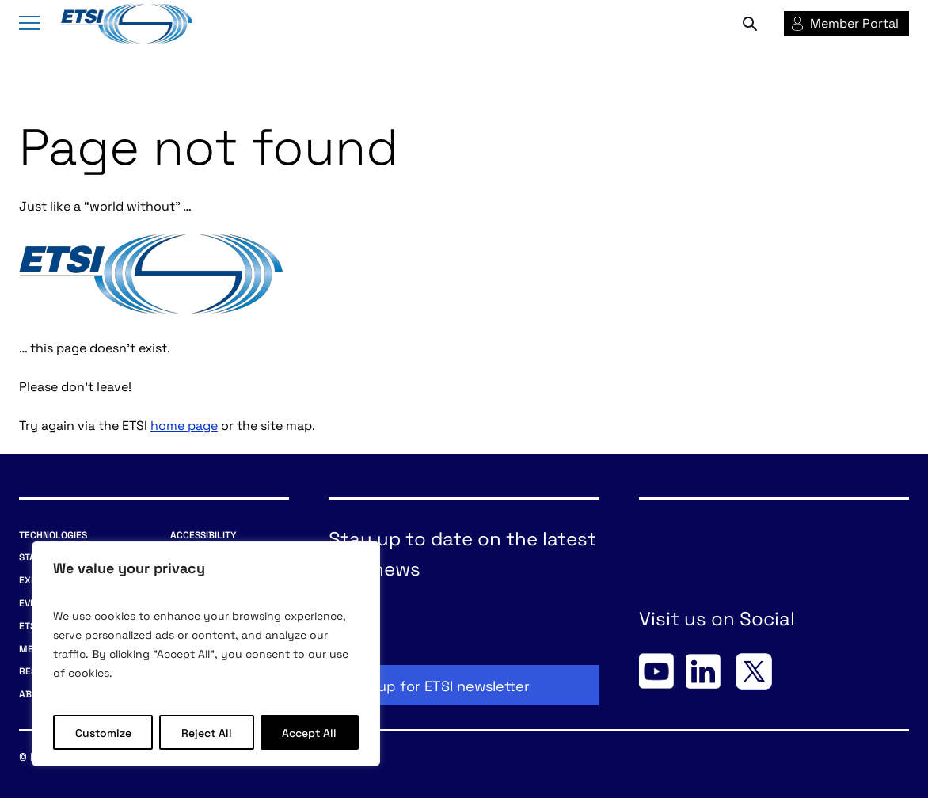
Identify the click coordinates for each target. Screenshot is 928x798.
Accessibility (203, 534)
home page (184, 424)
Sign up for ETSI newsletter (437, 685)
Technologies (53, 534)
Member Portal (854, 22)
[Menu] (29, 24)
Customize (103, 732)
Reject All (206, 732)
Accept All (309, 732)
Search (750, 24)
